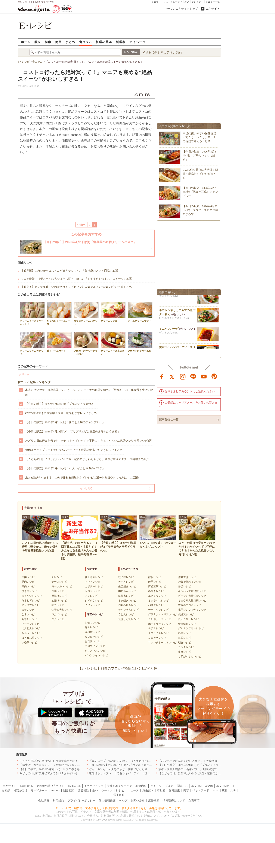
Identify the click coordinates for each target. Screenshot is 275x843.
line (193, 376)
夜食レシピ (184, 651)
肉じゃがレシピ (127, 591)
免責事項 (194, 800)
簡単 (58, 42)
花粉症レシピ (92, 632)
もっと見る (86, 488)
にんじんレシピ (31, 628)
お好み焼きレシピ (128, 605)
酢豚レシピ (154, 577)
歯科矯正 (174, 790)
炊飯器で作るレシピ (189, 605)
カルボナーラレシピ (159, 619)
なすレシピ (28, 614)
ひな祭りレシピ (94, 636)
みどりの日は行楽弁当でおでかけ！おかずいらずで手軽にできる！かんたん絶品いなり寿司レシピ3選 (88, 440)
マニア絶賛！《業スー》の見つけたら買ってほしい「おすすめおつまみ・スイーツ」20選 (76, 278)
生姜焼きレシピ (127, 586)
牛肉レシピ (28, 577)
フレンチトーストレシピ (162, 642)
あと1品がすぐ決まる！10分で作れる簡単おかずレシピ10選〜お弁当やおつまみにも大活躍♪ (82, 477)
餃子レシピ (154, 581)
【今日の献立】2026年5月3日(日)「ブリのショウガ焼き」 (61, 403)
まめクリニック (93, 786)
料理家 (121, 42)
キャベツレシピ (31, 605)
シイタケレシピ (94, 600)
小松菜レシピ (29, 642)
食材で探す (153, 52)
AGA (216, 790)
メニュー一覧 (213, 2)
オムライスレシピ (158, 600)
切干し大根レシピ (62, 609)
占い (187, 2)
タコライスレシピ (158, 633)
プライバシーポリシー (81, 800)
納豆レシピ (58, 605)
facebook (161, 376)
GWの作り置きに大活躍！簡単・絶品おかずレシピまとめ (61, 413)
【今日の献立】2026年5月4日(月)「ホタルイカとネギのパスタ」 (65, 468)
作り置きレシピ (187, 577)
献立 (37, 42)
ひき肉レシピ (29, 591)
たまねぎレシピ (31, 600)
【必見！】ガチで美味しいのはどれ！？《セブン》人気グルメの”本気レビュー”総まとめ (76, 286)
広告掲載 (153, 800)
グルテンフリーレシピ (191, 628)
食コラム (85, 42)
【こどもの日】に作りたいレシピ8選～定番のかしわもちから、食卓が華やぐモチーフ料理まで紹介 (87, 459)
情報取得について (174, 800)
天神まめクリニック (119, 786)
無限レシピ (184, 637)
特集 (48, 42)
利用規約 (58, 800)
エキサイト (213, 8)
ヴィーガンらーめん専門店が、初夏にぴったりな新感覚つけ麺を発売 (132, 769)
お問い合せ (138, 800)
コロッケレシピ (157, 637)
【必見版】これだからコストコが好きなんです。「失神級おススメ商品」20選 (69, 270)
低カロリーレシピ (188, 619)
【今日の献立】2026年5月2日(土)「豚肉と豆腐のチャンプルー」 (65, 422)
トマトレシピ (92, 581)
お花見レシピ (92, 641)
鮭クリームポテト (59, 342)
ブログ (169, 786)
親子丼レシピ (126, 577)
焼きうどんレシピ (128, 619)
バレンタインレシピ (96, 655)
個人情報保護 (107, 800)
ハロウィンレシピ (95, 645)
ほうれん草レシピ (32, 637)
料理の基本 (104, 42)
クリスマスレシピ (95, 650)
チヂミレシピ (156, 628)
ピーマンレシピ (31, 623)
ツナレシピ (58, 619)
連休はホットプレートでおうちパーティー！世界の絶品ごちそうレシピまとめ (74, 449)
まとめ (70, 42)
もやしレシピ (29, 619)
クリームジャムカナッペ (32, 343)
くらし (164, 2)
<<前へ (81, 224)
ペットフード (200, 790)
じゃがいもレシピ (32, 595)
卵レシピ (57, 577)
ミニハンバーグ (169, 329)
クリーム (24, 374)
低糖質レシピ (186, 614)
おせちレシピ (92, 622)
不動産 (161, 790)
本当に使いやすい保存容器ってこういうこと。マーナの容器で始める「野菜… (199, 137)
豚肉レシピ (28, 581)
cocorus (55, 790)
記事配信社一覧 (169, 419)
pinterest (214, 376)
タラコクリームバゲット (86, 313)
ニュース (133, 790)
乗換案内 (148, 790)
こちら (163, 815)
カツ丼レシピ (126, 581)
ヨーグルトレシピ (62, 586)
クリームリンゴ (113, 312)
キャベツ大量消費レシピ (192, 591)
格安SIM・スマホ (202, 786)
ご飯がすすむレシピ (189, 656)
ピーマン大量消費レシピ (192, 595)
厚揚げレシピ (59, 595)
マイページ (137, 42)
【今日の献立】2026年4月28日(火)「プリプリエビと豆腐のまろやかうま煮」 (72, 431)
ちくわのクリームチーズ (59, 313)
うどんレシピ (126, 614)
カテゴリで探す (173, 52)
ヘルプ (123, 800)
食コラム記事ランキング (34, 382)
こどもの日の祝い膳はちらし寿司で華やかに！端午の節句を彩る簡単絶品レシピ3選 (71, 760)
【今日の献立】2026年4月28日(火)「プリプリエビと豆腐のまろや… (200, 210)
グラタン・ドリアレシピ (162, 614)
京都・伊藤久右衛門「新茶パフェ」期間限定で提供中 (191, 769)
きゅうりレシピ (31, 633)
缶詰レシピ (184, 586)
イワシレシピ (92, 605)
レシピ (120, 790)
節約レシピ (184, 633)
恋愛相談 (83, 790)
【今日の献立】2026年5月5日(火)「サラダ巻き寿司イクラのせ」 (59, 769)
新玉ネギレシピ (94, 577)
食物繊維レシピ (187, 623)
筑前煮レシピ (126, 595)
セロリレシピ (92, 591)
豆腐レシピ (58, 591)
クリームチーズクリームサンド (32, 313)
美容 (186, 790)
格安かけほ (20, 790)
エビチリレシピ (157, 595)
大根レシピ (28, 609)
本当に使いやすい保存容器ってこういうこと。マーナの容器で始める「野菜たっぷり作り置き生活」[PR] (89, 392)
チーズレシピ (59, 581)
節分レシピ (91, 627)
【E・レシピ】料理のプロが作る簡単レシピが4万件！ (119, 668)
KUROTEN (26, 786)
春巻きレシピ (156, 591)
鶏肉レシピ (28, 586)
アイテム (155, 786)
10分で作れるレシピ (189, 581)
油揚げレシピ (59, 600)
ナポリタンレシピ (158, 609)
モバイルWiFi (39, 790)
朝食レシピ (184, 642)
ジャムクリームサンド (140, 312)
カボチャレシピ (94, 586)
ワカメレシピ (59, 614)
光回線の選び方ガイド (50, 786)
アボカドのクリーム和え (140, 343)
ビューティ (176, 2)
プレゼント (197, 2)
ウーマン (106, 790)
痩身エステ (229, 790)
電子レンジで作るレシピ (192, 609)
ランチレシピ (186, 647)
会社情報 (43, 800)
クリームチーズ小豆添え (113, 343)
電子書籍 (118, 795)
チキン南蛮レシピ (128, 609)
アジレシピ (91, 595)
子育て (155, 2)
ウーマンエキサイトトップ (181, 8)
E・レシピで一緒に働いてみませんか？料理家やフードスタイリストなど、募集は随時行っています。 (119, 808)
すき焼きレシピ (127, 600)
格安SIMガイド (225, 786)
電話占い (182, 786)
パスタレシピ (156, 605)
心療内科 (141, 786)
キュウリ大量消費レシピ (192, 600)
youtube (204, 376)
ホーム (26, 42)
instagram (183, 376)
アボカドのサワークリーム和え (86, 343)
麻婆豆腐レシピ (157, 586)
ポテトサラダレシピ (159, 623)
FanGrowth (74, 786)
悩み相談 (68, 790)
